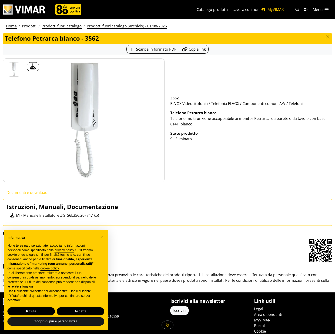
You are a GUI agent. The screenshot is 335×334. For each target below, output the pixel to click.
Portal (259, 325)
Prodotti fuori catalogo (62, 26)
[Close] (327, 37)
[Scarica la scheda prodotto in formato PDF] (152, 49)
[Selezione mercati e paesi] (305, 9)
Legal (258, 308)
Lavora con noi (245, 9)
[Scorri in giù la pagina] (168, 325)
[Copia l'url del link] (194, 49)
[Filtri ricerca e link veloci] (297, 9)
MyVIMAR (272, 9)
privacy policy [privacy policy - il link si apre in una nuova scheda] (64, 250)
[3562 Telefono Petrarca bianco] (14, 69)
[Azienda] (68, 9)
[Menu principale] (321, 9)
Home (11, 26)
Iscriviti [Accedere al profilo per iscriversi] (179, 310)
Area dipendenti (268, 314)
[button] (102, 237)
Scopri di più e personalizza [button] (55, 321)
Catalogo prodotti (212, 9)
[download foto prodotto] (33, 66)
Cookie (260, 331)
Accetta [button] (81, 311)
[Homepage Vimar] (24, 9)
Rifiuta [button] (31, 311)
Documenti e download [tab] (27, 192)
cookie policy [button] (49, 268)
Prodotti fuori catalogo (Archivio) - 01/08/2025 (127, 26)
